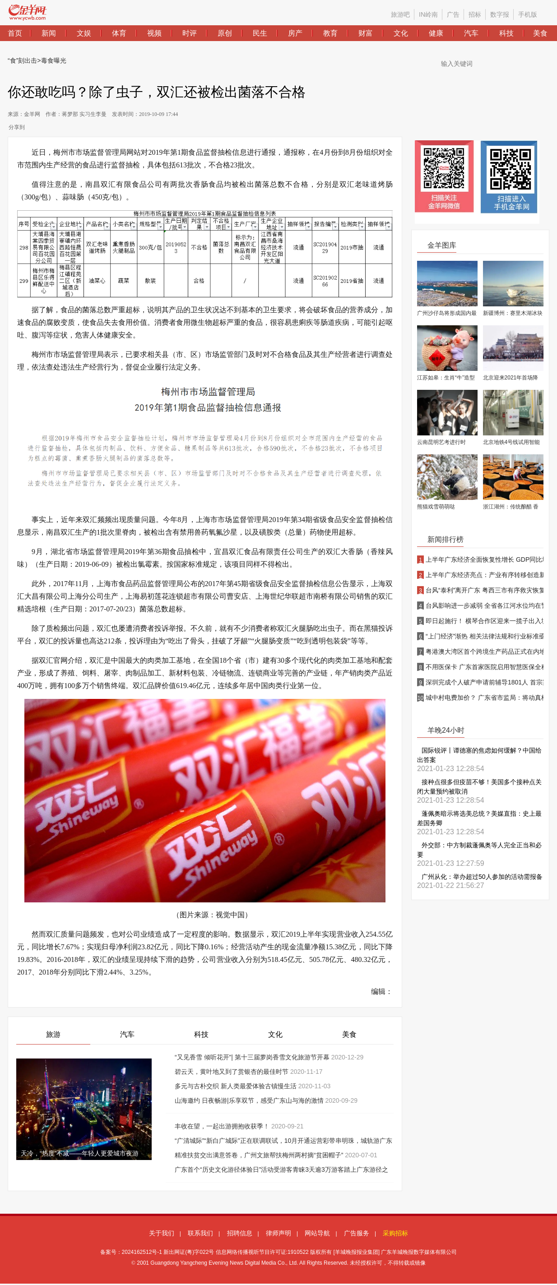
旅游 (53, 1034)
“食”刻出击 (22, 60)
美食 (349, 1034)
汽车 (127, 1034)
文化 (275, 1034)
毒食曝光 (53, 60)
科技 (201, 1034)
